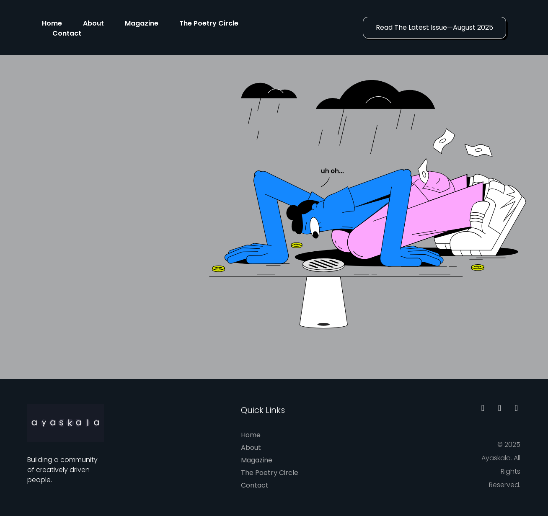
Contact (66, 33)
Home (52, 23)
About (93, 23)
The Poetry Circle (208, 23)
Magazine (141, 23)
